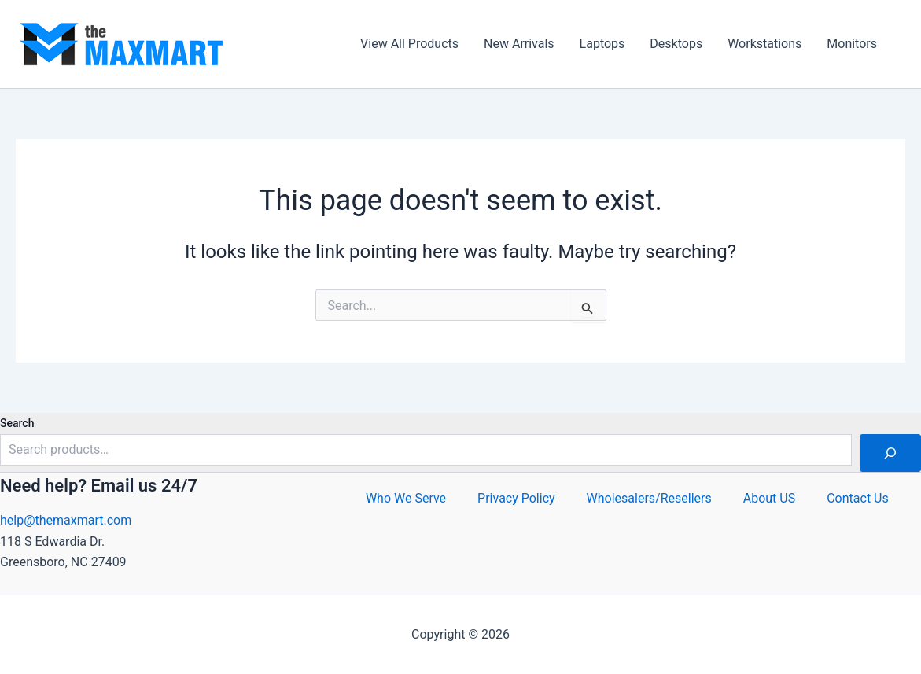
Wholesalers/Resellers (649, 498)
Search (17, 423)
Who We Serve (406, 498)
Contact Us (858, 498)
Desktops (676, 43)
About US (769, 498)
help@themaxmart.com (65, 520)
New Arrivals (519, 43)
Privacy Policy (516, 498)
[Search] (890, 453)
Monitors (852, 43)
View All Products (409, 43)
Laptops (602, 43)
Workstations (764, 43)
